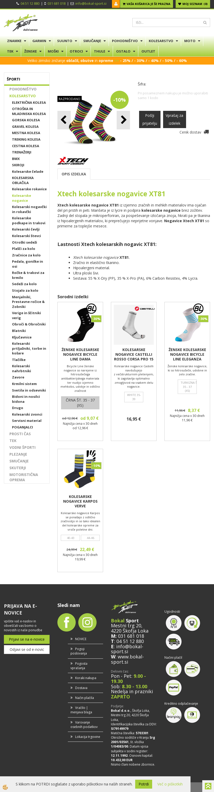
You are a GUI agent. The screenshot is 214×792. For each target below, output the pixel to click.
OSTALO (123, 51)
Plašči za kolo (23, 248)
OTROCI (76, 51)
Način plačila (84, 698)
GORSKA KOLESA (26, 120)
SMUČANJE (92, 40)
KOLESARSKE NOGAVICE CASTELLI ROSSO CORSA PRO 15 (133, 354)
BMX (16, 158)
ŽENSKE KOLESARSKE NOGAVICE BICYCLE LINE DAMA (80, 354)
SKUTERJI (17, 467)
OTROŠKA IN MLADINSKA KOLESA (29, 111)
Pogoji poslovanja (78, 651)
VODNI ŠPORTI (22, 447)
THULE (99, 51)
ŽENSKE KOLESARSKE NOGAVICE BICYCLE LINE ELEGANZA (187, 354)
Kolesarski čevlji (26, 229)
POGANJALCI (22, 427)
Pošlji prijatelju (149, 119)
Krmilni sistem (24, 383)
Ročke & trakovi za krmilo (28, 275)
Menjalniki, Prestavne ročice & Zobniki (28, 302)
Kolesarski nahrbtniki (21, 368)
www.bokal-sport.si (127, 659)
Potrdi (144, 784)
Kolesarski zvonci (27, 414)
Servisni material (26, 420)
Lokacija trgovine (87, 736)
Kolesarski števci (26, 235)
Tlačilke (19, 359)
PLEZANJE (18, 454)
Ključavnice (22, 337)
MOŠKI (53, 51)
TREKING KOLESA (26, 139)
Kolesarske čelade (27, 171)
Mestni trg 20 (126, 625)
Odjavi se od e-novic (27, 649)
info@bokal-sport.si (90, 3)
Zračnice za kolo (26, 255)
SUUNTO (64, 40)
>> (116, 60)
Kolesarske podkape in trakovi (28, 220)
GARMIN (39, 40)
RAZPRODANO (69, 99)
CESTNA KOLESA (25, 146)
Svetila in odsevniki (29, 390)
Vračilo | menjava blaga (81, 709)
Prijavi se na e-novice (27, 639)
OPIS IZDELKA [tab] (74, 173)
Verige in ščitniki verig (26, 315)
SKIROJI (18, 165)
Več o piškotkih (170, 784)
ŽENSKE (30, 51)
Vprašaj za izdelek (174, 119)
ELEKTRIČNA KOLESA (29, 102)
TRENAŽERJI (21, 152)
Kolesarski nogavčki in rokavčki (29, 209)
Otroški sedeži (24, 242)
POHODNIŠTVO (125, 40)
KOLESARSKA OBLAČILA (23, 180)
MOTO (189, 40)
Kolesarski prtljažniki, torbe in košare (29, 348)
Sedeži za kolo (24, 284)
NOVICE (80, 639)
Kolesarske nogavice (21, 198)
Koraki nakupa (85, 678)
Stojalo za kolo (25, 290)
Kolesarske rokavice (29, 189)
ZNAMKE (14, 40)
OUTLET (148, 51)
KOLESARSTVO (161, 40)
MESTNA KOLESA (26, 132)
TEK (10, 51)
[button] (123, 120)
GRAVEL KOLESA (25, 126)
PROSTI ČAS (20, 433)
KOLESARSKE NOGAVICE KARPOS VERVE (80, 501)
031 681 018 (56, 3)
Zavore (18, 377)
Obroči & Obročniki (29, 324)
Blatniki (19, 330)
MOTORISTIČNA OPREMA (23, 477)
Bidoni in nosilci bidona (26, 399)
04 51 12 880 (30, 3)
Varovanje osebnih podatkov (84, 724)
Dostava (81, 688)
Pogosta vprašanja (78, 665)
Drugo (17, 407)
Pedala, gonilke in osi (27, 264)
